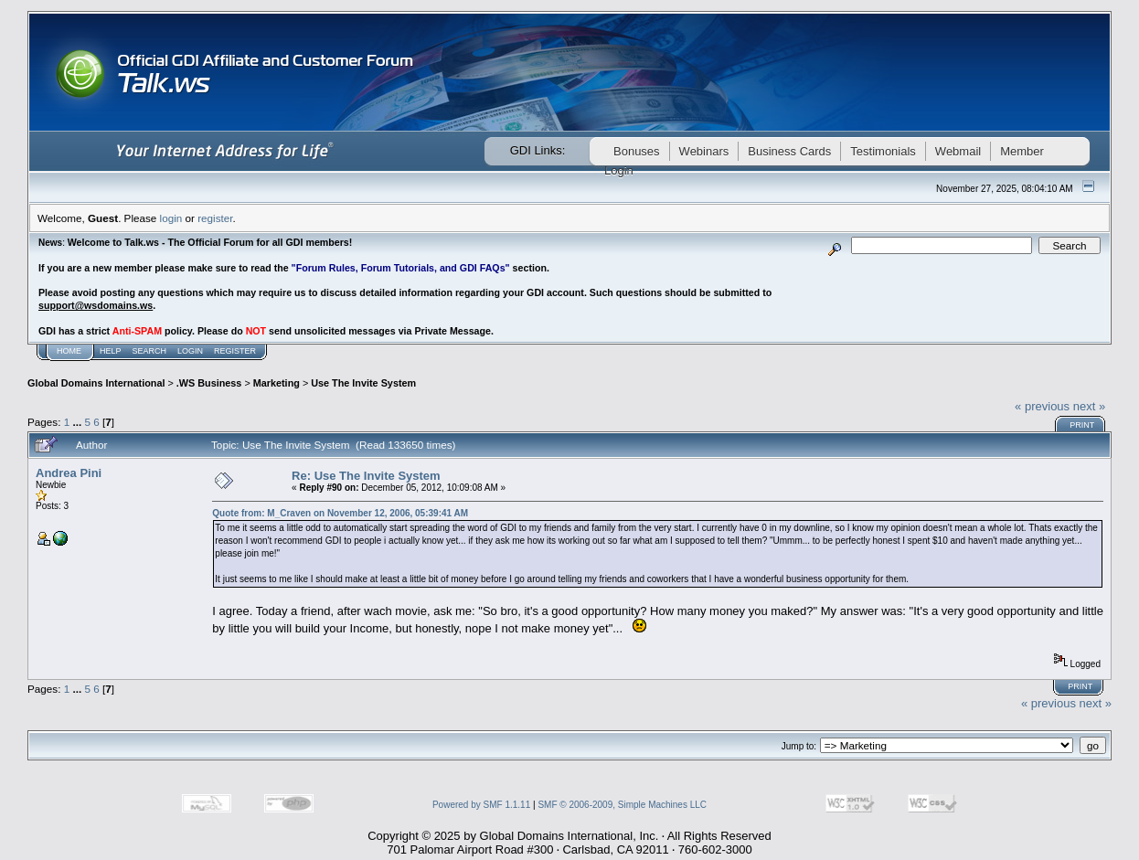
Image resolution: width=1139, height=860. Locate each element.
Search (150, 351)
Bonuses (636, 151)
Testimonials (883, 151)
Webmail (958, 151)
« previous (1042, 406)
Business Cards (789, 151)
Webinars (704, 151)
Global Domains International (96, 382)
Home (69, 351)
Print (1082, 425)
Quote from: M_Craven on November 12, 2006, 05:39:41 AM (340, 513)
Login (190, 351)
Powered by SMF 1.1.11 (481, 805)
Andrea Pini (68, 473)
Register (235, 351)
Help (111, 351)
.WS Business (209, 382)
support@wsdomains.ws (95, 305)
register (214, 218)
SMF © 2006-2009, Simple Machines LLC (622, 805)
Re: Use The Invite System (366, 476)
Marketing (276, 382)
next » (1089, 406)
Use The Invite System (363, 382)
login (171, 218)
